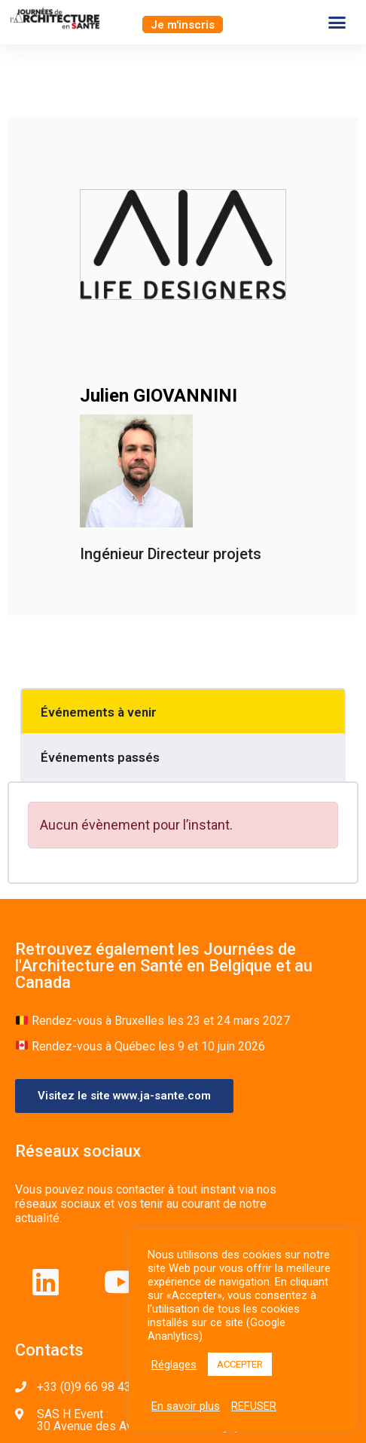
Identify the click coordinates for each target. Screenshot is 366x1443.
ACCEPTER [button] (240, 1364)
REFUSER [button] (253, 1406)
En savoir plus (185, 1406)
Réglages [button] (174, 1364)
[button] (182, 24)
